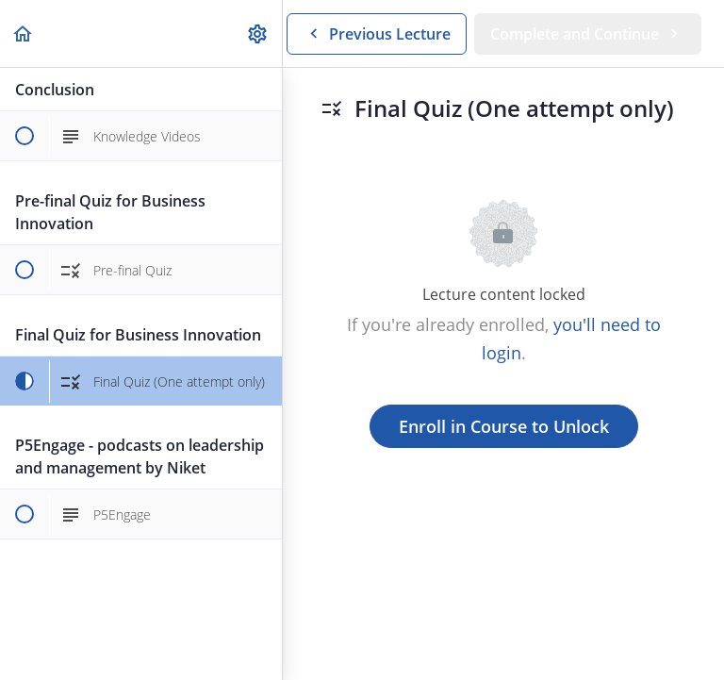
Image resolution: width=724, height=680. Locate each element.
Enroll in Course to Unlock (504, 426)
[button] (23, 33)
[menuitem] (258, 33)
